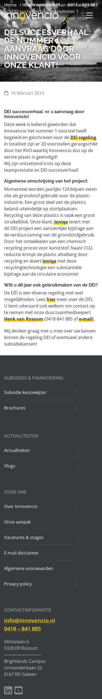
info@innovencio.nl (29, 620)
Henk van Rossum (23, 319)
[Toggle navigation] (89, 15)
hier (51, 299)
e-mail (85, 319)
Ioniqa (61, 222)
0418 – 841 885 (22, 628)
